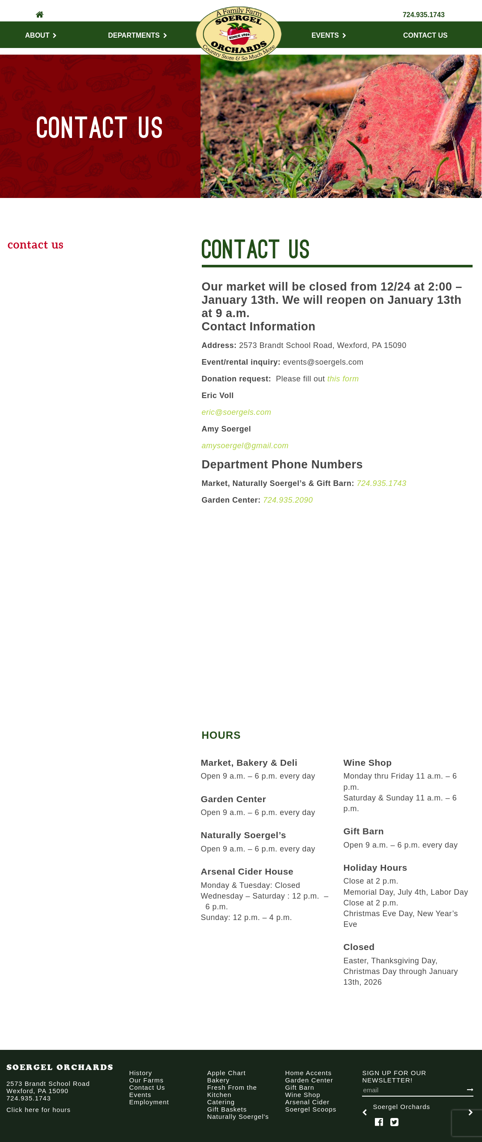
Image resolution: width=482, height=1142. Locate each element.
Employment (149, 1102)
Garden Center (309, 1080)
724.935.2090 (288, 500)
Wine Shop (302, 1094)
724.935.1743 (424, 14)
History (140, 1072)
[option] (418, 1112)
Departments (137, 35)
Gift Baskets (227, 1109)
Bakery (218, 1080)
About (41, 35)
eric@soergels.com (237, 412)
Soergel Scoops (310, 1109)
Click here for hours (38, 1109)
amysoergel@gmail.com (245, 445)
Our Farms (146, 1080)
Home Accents (308, 1072)
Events (328, 35)
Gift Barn (299, 1087)
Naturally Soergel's (238, 1116)
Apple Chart (226, 1072)
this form (343, 379)
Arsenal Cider (307, 1102)
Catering (221, 1102)
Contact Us (425, 35)
